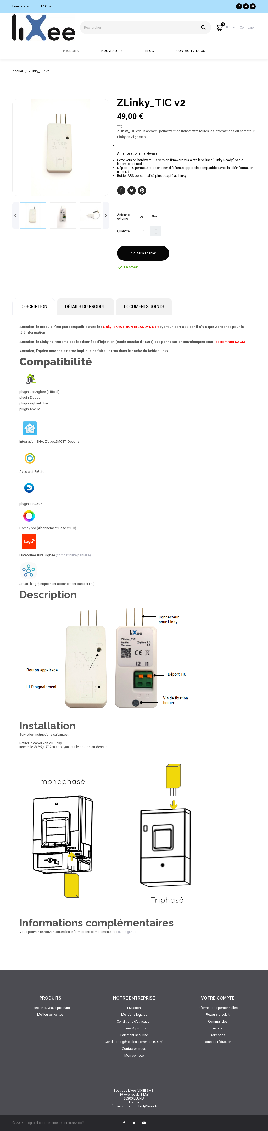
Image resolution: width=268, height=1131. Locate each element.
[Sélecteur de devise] (45, 6)
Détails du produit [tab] (85, 306)
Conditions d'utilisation (134, 1021)
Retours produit (218, 1015)
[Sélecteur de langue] (21, 6)
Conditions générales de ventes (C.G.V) (134, 1042)
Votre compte (217, 998)
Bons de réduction (218, 1042)
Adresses (217, 1035)
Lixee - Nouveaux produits (50, 1008)
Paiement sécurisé (134, 1035)
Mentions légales (134, 1015)
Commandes (217, 1021)
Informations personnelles (218, 1008)
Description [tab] (33, 306)
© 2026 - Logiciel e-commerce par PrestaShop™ (48, 1123)
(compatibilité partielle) (73, 555)
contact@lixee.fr (145, 1106)
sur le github (127, 932)
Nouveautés (117, 47)
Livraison (134, 1008)
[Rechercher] (145, 27)
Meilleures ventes (50, 1015)
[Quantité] (144, 231)
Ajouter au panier (143, 253)
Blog (154, 47)
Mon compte (134, 1055)
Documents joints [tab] (144, 306)
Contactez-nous (195, 47)
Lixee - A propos (134, 1028)
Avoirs (217, 1028)
